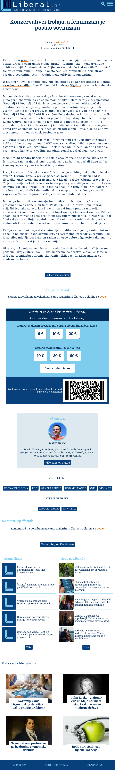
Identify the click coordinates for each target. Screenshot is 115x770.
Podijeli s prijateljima (57, 275)
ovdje (103, 296)
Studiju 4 (12, 81)
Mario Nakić (60, 42)
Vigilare (75, 85)
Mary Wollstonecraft (31, 179)
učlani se (68, 318)
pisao (24, 60)
